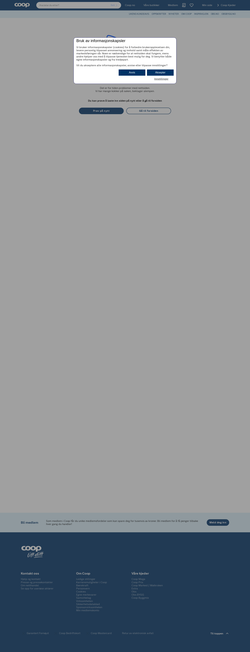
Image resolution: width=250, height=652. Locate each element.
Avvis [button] (132, 72)
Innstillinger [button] (161, 78)
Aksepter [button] (160, 72)
